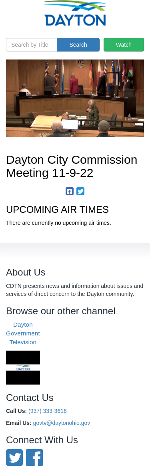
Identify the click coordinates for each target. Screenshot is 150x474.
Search (78, 45)
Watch (124, 45)
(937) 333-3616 (47, 411)
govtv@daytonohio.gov (61, 423)
